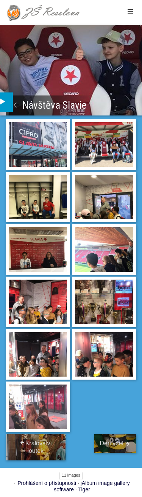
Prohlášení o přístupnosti (46, 483)
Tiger (84, 489)
